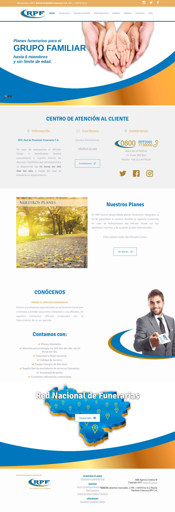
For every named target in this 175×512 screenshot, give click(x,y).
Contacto (140, 13)
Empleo (127, 13)
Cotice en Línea (84, 494)
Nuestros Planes (82, 13)
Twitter (102, 501)
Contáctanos (87, 163)
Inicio (52, 13)
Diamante (85, 479)
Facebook (94, 501)
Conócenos (64, 13)
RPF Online (101, 21)
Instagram (84, 501)
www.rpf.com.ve (150, 482)
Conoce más (87, 418)
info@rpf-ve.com (87, 148)
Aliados (116, 13)
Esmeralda (95, 479)
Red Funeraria (101, 13)
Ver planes (125, 251)
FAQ (151, 13)
